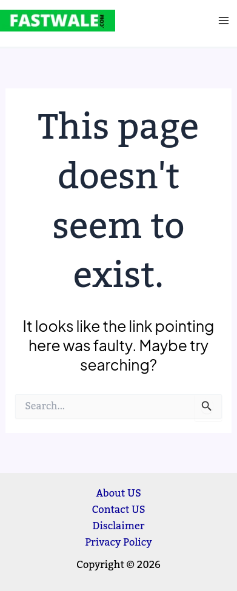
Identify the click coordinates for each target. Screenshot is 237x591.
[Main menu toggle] (223, 21)
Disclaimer (119, 526)
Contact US (118, 510)
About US (118, 493)
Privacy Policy (118, 542)
